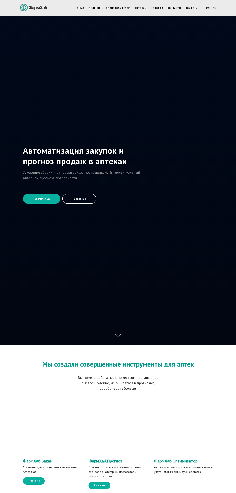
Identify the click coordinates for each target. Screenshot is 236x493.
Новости (157, 8)
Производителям (118, 8)
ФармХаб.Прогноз (105, 461)
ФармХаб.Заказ (37, 461)
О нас (81, 8)
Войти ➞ (191, 8)
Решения (95, 8)
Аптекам (141, 8)
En (208, 8)
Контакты (174, 8)
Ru (214, 8)
